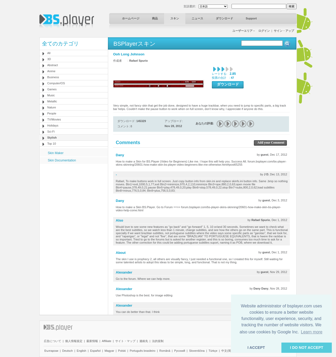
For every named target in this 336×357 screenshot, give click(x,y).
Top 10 (51, 143)
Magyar (109, 350)
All (48, 53)
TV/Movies (54, 119)
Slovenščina (196, 350)
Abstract (52, 65)
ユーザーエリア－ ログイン (251, 30)
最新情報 (92, 341)
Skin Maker (56, 153)
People (51, 113)
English (81, 350)
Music (51, 95)
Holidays (52, 125)
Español (95, 350)
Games (51, 89)
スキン (174, 18)
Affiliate (106, 341)
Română (164, 350)
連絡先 (143, 341)
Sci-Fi (51, 131)
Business (53, 77)
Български (51, 350)
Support (251, 18)
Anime (51, 71)
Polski (122, 350)
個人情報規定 (73, 341)
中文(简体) (228, 350)
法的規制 (158, 341)
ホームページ (130, 18)
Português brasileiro (142, 350)
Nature (51, 107)
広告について (52, 341)
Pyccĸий (179, 350)
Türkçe (212, 350)
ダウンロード (224, 18)
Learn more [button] (311, 332)
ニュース (197, 18)
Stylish (52, 137)
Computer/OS (56, 83)
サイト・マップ (125, 341)
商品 (155, 18)
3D (49, 59)
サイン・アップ (284, 30)
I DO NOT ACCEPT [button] (306, 347)
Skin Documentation (62, 160)
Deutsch (67, 350)
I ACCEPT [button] (256, 347)
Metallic (52, 101)
